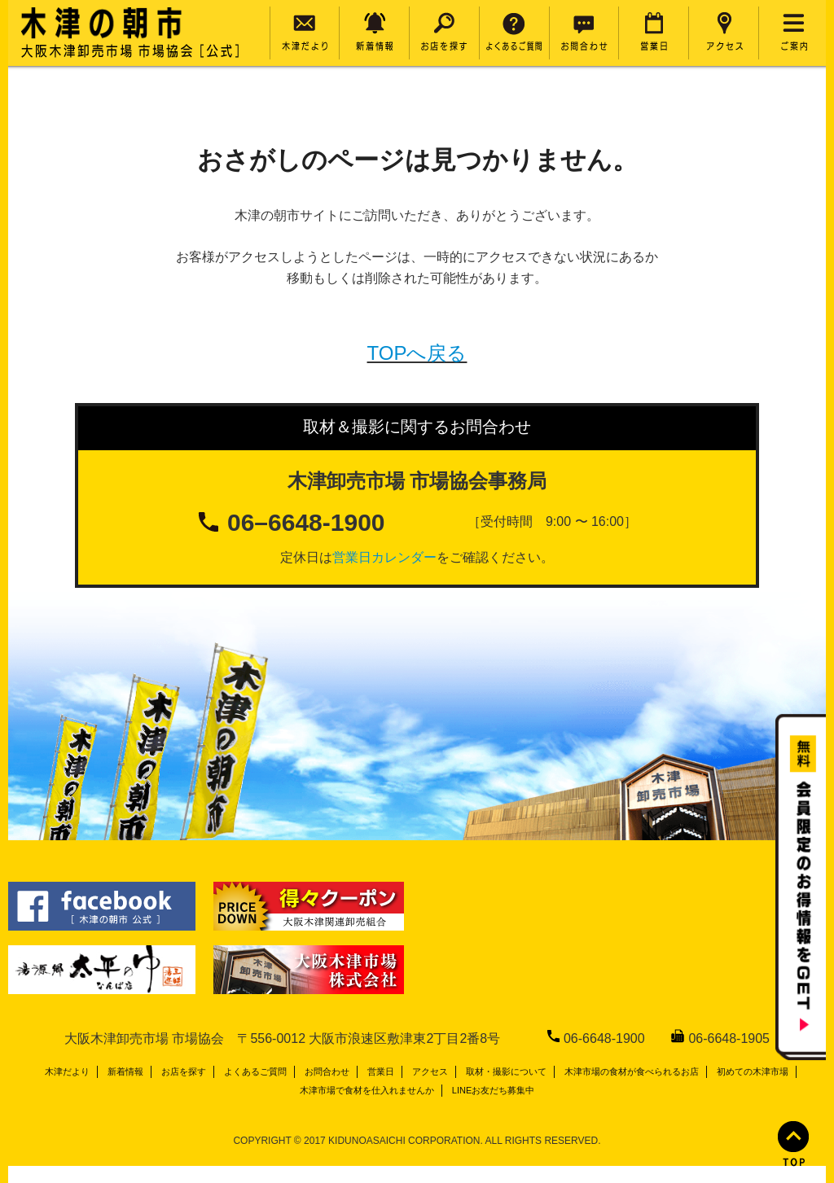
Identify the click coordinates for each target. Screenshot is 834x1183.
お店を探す (183, 1071)
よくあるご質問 (255, 1071)
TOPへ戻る (417, 353)
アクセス (430, 1071)
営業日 (380, 1071)
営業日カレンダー (384, 557)
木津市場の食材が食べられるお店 (631, 1071)
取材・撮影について (506, 1071)
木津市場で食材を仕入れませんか (367, 1090)
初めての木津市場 (752, 1071)
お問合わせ (327, 1071)
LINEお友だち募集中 (493, 1090)
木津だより (67, 1071)
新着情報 (125, 1071)
